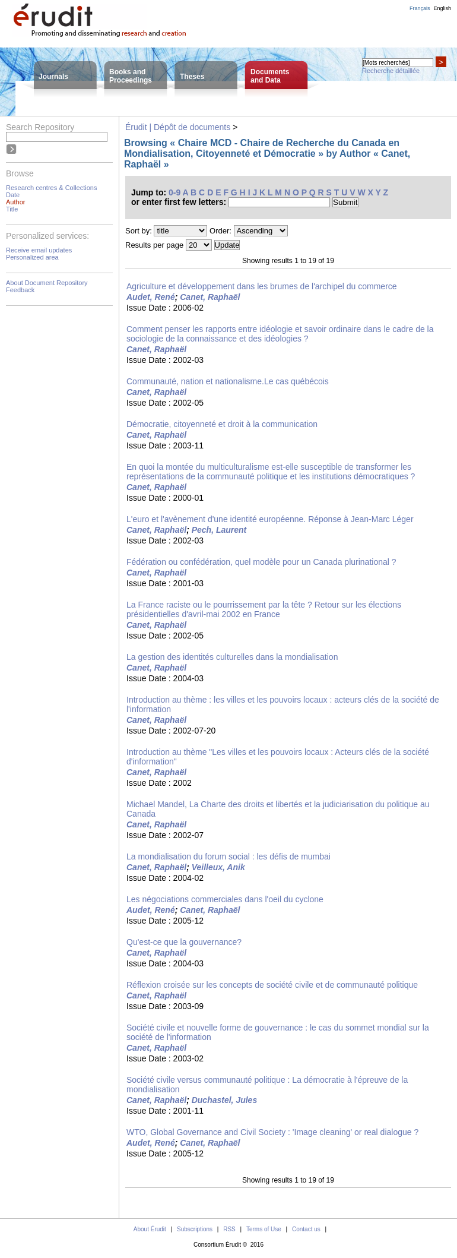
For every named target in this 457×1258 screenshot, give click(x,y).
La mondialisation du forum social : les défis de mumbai (228, 856)
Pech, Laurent (219, 530)
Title (12, 209)
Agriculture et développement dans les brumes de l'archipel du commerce (261, 286)
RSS (229, 1229)
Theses (192, 76)
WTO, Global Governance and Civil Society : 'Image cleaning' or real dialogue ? (272, 1132)
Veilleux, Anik (218, 867)
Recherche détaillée (391, 70)
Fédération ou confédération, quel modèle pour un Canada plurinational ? (261, 562)
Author (15, 202)
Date (13, 194)
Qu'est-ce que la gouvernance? (184, 942)
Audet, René (150, 297)
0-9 (174, 192)
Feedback (20, 289)
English (442, 8)
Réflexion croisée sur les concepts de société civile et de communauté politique (272, 985)
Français (420, 8)
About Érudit (150, 1229)
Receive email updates (39, 250)
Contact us (306, 1229)
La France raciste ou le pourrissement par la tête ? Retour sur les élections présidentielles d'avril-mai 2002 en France (263, 609)
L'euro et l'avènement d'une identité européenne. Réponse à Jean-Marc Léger (270, 519)
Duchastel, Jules (225, 1100)
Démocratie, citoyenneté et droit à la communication (222, 424)
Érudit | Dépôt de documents (177, 127)
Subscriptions (194, 1229)
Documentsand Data (269, 76)
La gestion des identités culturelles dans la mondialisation (232, 657)
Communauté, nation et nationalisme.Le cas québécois (227, 381)
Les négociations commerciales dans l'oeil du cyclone (224, 899)
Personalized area (32, 257)
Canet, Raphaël (210, 297)
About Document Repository (47, 282)
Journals (53, 76)
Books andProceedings (130, 76)
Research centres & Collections (51, 187)
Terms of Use (263, 1229)
